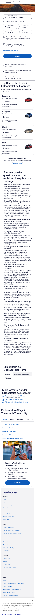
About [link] (4, 499)
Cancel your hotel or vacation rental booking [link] (14, 583)
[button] (17, 51)
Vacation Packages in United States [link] (12, 533)
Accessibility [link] (6, 570)
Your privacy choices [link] (8, 573)
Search (17, 56)
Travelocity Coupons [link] (8, 545)
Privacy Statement (7, 614)
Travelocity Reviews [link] (8, 542)
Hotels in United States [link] (8, 527)
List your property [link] (7, 505)
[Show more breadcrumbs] (2, 2)
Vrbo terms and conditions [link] (9, 567)
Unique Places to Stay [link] (8, 547)
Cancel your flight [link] (7, 586)
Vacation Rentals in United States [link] (11, 530)
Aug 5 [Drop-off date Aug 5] (24, 27)
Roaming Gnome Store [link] (8, 516)
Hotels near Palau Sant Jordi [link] (10, 435)
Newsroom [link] (5, 511)
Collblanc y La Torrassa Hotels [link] (10, 424)
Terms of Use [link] (6, 564)
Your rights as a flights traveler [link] (10, 595)
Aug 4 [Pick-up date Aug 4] (9, 27)
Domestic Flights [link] (7, 536)
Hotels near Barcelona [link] (8, 428)
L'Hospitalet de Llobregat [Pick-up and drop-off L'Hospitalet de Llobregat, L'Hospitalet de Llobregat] (15, 17)
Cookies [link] (5, 561)
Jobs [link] (4, 502)
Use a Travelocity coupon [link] (9, 592)
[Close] (33, 601)
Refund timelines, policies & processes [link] (12, 589)
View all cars (17, 164)
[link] (17, 396)
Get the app (17, 482)
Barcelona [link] (8, 2)
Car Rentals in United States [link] (10, 539)
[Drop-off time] (25, 32)
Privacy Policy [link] (6, 558)
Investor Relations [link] (7, 513)
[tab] (5, 419)
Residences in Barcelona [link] (9, 431)
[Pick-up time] (10, 32)
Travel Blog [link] (5, 550)
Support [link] (5, 580)
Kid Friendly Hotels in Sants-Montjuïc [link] (12, 438)
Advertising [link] (6, 519)
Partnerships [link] (6, 508)
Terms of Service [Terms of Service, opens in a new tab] (17, 614)
